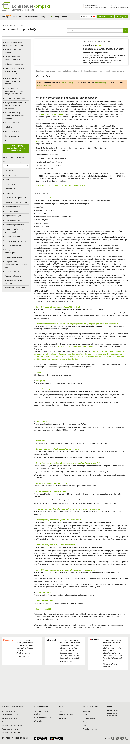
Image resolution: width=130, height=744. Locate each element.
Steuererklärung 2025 (102, 83)
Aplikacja (5, 17)
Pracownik (9, 193)
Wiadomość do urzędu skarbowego (13, 282)
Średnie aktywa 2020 (43, 609)
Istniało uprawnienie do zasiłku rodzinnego (51, 491)
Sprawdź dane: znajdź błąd (15, 98)
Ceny (43, 17)
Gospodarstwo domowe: (93, 71)
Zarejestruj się (105, 17)
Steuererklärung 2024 (10, 715)
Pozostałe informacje (13, 276)
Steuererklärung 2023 (10, 718)
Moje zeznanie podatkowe (14, 64)
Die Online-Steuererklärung (24, 10)
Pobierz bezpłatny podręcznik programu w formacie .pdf (16, 148)
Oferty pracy (63, 718)
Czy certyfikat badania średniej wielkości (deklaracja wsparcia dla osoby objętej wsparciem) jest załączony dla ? (77, 324)
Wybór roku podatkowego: (13, 162)
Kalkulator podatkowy (42, 718)
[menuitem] (88, 16)
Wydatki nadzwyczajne (13, 257)
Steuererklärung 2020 (69, 83)
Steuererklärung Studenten (12, 725)
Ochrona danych (89, 718)
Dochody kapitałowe (12, 207)
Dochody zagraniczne (13, 245)
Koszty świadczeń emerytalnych (11, 251)
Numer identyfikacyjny (44, 389)
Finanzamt (40, 114)
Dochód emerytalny (12, 211)
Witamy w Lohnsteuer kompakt (13, 51)
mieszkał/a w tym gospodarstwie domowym (52, 483)
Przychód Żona (10, 189)
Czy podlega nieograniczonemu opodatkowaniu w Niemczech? (59, 520)
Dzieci (7, 180)
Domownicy (106, 71)
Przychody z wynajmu (13, 216)
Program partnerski (66, 715)
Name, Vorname (118, 71)
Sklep (64, 17)
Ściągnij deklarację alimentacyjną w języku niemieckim (76, 346)
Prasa (7, 140)
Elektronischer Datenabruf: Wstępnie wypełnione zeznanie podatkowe (15, 71)
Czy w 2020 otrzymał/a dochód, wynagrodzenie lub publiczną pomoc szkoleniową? (66, 570)
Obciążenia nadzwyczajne (45, 71)
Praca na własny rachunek (15, 220)
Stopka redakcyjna (12, 136)
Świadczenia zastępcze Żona (16, 202)
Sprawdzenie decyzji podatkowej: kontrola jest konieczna (14, 115)
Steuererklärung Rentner (11, 733)
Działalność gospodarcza (14, 225)
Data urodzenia (41, 422)
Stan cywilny (40, 381)
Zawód (38, 372)
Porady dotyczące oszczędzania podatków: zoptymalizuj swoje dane (14, 91)
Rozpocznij (16, 17)
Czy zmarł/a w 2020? (43, 593)
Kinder (38, 141)
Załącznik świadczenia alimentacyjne (69, 71)
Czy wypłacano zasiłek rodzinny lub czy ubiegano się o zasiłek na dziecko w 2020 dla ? (68, 463)
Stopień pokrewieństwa (44, 198)
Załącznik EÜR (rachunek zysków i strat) (14, 230)
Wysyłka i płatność (90, 729)
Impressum (87, 711)
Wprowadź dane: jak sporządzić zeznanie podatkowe (12, 81)
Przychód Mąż (10, 184)
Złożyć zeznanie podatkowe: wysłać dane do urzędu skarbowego (15, 105)
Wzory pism (38, 721)
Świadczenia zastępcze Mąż (15, 198)
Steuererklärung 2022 (10, 722)
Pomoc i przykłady (12, 123)
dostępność (87, 722)
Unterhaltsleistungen (55, 114)
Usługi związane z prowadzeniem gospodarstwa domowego (16, 264)
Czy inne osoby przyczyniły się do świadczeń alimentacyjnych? (59, 449)
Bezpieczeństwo (31, 17)
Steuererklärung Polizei (10, 729)
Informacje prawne (12, 132)
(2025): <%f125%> (44, 85)
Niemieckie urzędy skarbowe (41, 712)
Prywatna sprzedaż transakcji (16, 241)
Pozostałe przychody (12, 236)
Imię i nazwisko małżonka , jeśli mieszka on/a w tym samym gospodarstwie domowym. (68, 509)
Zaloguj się (122, 17)
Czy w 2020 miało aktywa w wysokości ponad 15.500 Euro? (58, 307)
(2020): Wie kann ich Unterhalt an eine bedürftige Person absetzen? (61, 185)
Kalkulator (9, 127)
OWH (85, 715)
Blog (57, 17)
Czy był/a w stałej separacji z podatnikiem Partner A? (55, 545)
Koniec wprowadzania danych (16, 288)
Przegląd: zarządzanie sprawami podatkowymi (14, 58)
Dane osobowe (10, 175)
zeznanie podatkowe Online (12, 706)
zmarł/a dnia (40, 441)
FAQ (50, 17)
